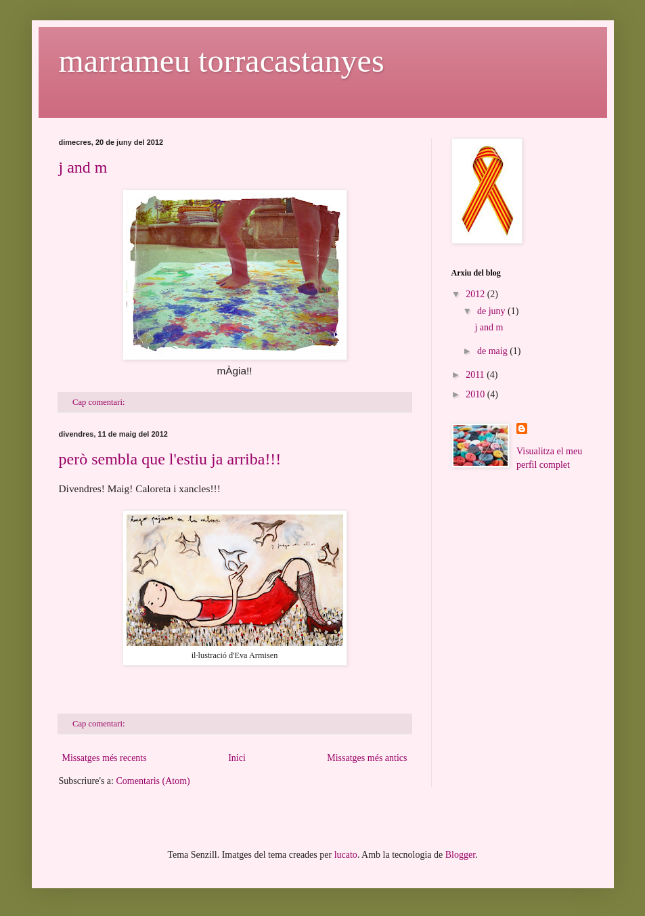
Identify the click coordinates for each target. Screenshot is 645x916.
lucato (345, 855)
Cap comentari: (99, 402)
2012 (476, 294)
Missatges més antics (367, 758)
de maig (493, 351)
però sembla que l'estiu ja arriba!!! (170, 459)
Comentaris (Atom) (153, 781)
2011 (476, 375)
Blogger (460, 855)
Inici (237, 758)
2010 (476, 394)
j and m (83, 167)
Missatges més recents (104, 758)
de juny (492, 311)
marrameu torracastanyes (221, 61)
